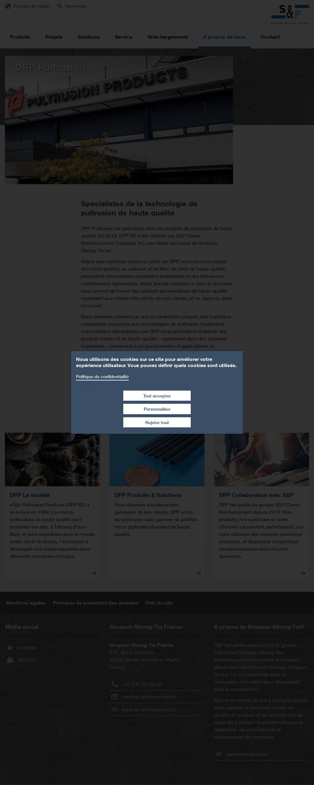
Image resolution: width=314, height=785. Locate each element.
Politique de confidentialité (102, 376)
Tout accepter (157, 395)
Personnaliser (157, 408)
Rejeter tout (157, 422)
